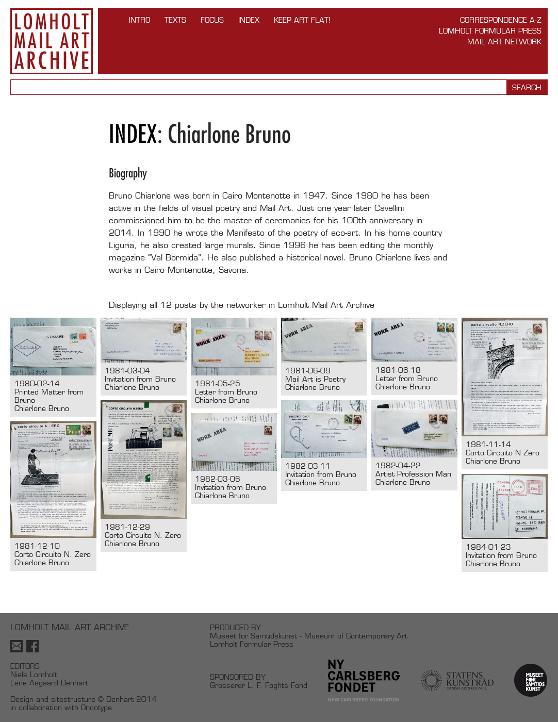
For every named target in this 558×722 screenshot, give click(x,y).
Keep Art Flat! (302, 19)
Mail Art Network (504, 41)
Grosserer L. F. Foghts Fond (258, 685)
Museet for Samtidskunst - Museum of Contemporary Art (308, 635)
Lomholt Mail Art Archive (51, 41)
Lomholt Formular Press (490, 30)
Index (248, 19)
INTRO (139, 19)
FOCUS (212, 19)
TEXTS (175, 19)
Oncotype (96, 707)
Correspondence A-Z (500, 19)
